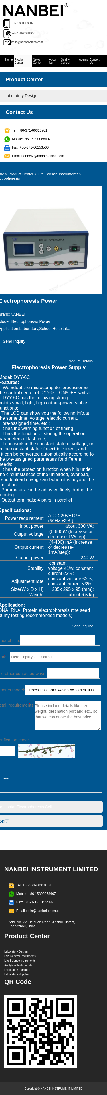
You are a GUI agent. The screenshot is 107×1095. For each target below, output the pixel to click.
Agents (83, 59)
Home (9, 59)
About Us (52, 61)
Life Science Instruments (58, 174)
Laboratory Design (21, 95)
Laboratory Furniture (17, 969)
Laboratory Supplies (17, 974)
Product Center (19, 61)
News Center (37, 61)
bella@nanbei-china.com (27, 42)
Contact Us (94, 61)
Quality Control (65, 61)
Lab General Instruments (20, 956)
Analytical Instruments (18, 965)
